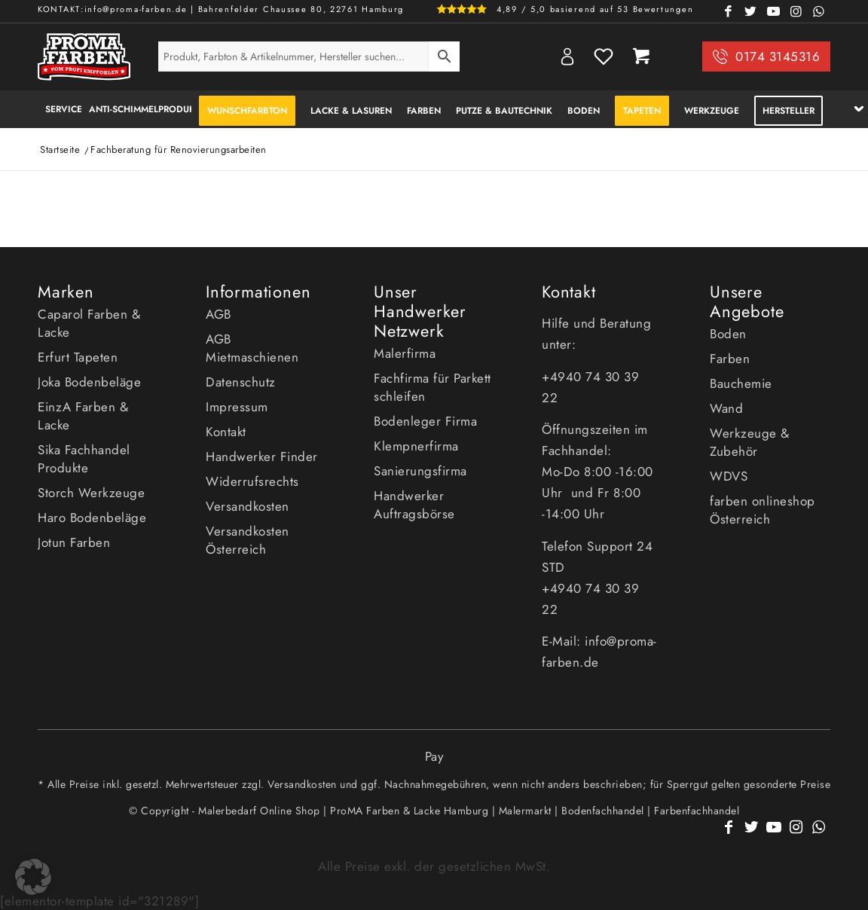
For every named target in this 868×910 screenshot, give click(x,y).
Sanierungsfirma (420, 471)
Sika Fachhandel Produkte (84, 459)
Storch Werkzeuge (91, 493)
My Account (567, 56)
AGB (218, 314)
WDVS (728, 476)
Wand (726, 408)
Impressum (237, 407)
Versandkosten (247, 506)
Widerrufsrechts (252, 481)
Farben (730, 359)
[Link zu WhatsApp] (819, 11)
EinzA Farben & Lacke (83, 416)
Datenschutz (241, 382)
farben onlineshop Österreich (762, 510)
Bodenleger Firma (425, 421)
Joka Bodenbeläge (89, 382)
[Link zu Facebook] (728, 11)
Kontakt (226, 432)
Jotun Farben (74, 542)
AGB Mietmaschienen (252, 348)
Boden (728, 334)
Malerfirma (405, 353)
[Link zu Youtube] (774, 11)
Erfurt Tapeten (78, 357)
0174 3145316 (777, 56)
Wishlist (603, 56)
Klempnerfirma (416, 446)
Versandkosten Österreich (247, 540)
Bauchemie (741, 383)
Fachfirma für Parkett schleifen (432, 387)
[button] (33, 877)
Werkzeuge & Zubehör (750, 442)
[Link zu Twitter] (751, 11)
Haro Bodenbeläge (92, 517)
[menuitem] (59, 109)
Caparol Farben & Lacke (89, 323)
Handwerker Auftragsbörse (414, 505)
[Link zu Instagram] (796, 11)
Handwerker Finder (262, 456)
